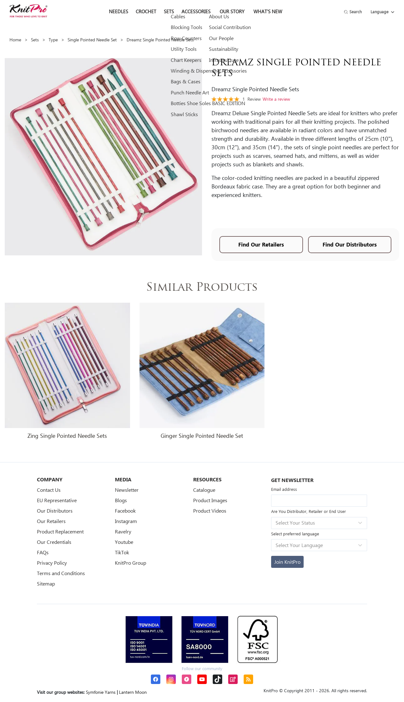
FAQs (43, 552)
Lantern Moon (133, 692)
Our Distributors (55, 510)
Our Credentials (54, 541)
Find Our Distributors (350, 244)
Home (15, 40)
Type (53, 40)
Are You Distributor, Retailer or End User (308, 511)
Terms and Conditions (61, 573)
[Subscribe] (287, 562)
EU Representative (57, 500)
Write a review (276, 99)
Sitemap (46, 583)
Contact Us (49, 489)
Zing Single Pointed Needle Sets (67, 435)
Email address (284, 489)
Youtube (124, 541)
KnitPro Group (130, 562)
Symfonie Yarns (101, 692)
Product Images (210, 500)
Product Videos (209, 510)
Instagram (126, 521)
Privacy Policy (52, 562)
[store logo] (28, 10)
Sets (35, 40)
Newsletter (127, 489)
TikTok (122, 552)
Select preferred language (295, 533)
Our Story (232, 11)
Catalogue (204, 489)
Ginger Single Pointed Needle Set (202, 435)
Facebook (125, 510)
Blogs (121, 500)
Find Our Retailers (261, 244)
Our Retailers (51, 521)
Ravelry (123, 531)
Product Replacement (60, 531)
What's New (267, 11)
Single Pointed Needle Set (92, 40)
